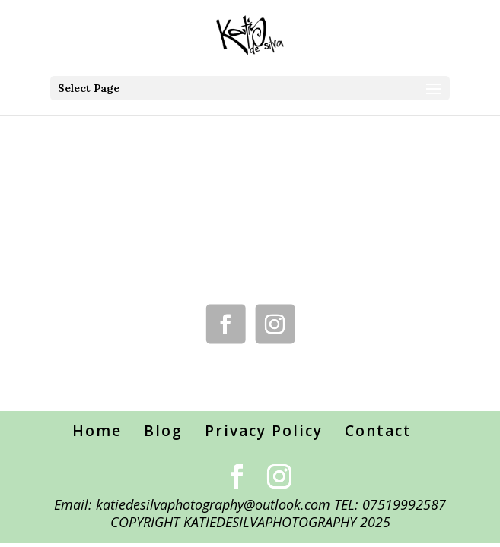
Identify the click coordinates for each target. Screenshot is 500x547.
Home (97, 431)
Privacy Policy (264, 431)
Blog (163, 431)
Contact (378, 431)
